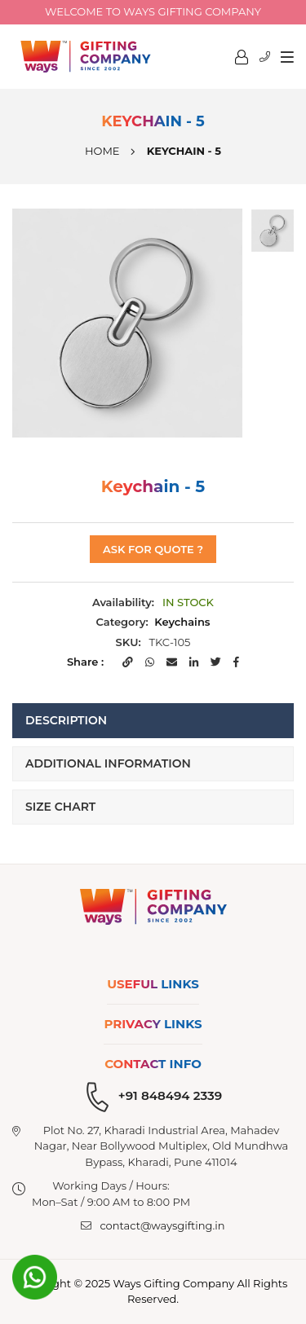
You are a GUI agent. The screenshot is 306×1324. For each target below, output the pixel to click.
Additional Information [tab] (108, 763)
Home (102, 150)
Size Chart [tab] (60, 806)
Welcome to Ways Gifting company (153, 11)
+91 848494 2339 (170, 1095)
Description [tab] (66, 720)
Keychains (182, 621)
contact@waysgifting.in (162, 1225)
